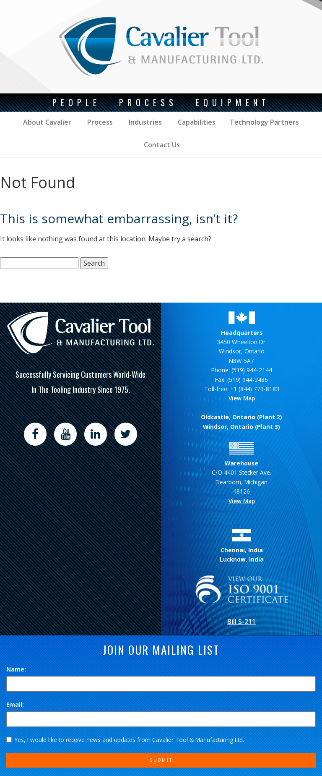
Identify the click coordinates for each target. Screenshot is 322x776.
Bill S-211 (241, 621)
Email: (15, 704)
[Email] (161, 718)
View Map (242, 398)
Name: (16, 669)
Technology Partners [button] (264, 122)
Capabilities (196, 122)
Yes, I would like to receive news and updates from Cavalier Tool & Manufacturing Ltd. (125, 740)
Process (99, 122)
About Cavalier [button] (47, 122)
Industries (144, 122)
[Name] (161, 683)
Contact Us (161, 144)
